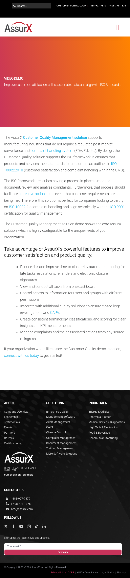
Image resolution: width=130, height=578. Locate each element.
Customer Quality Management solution (55, 137)
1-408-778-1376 (117, 5)
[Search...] (31, 5)
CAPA (54, 312)
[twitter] (6, 526)
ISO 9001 (117, 207)
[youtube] (21, 526)
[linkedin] (44, 526)
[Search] (14, 5)
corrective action (32, 194)
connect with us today (21, 355)
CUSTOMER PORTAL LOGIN (71, 5)
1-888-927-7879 (97, 5)
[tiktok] (36, 526)
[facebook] (13, 526)
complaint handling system (51, 150)
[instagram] (29, 526)
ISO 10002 (17, 207)
